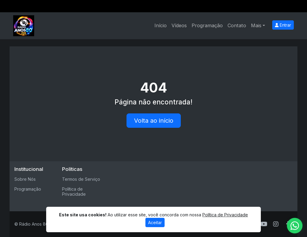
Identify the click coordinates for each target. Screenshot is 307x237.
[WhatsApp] (295, 225)
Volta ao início (153, 120)
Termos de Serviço (81, 179)
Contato (237, 25)
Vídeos (179, 25)
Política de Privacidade (74, 191)
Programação (207, 25)
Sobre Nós (25, 179)
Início (160, 25)
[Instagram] (276, 224)
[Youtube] (264, 224)
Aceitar (155, 222)
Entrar (283, 25)
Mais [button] (256, 25)
